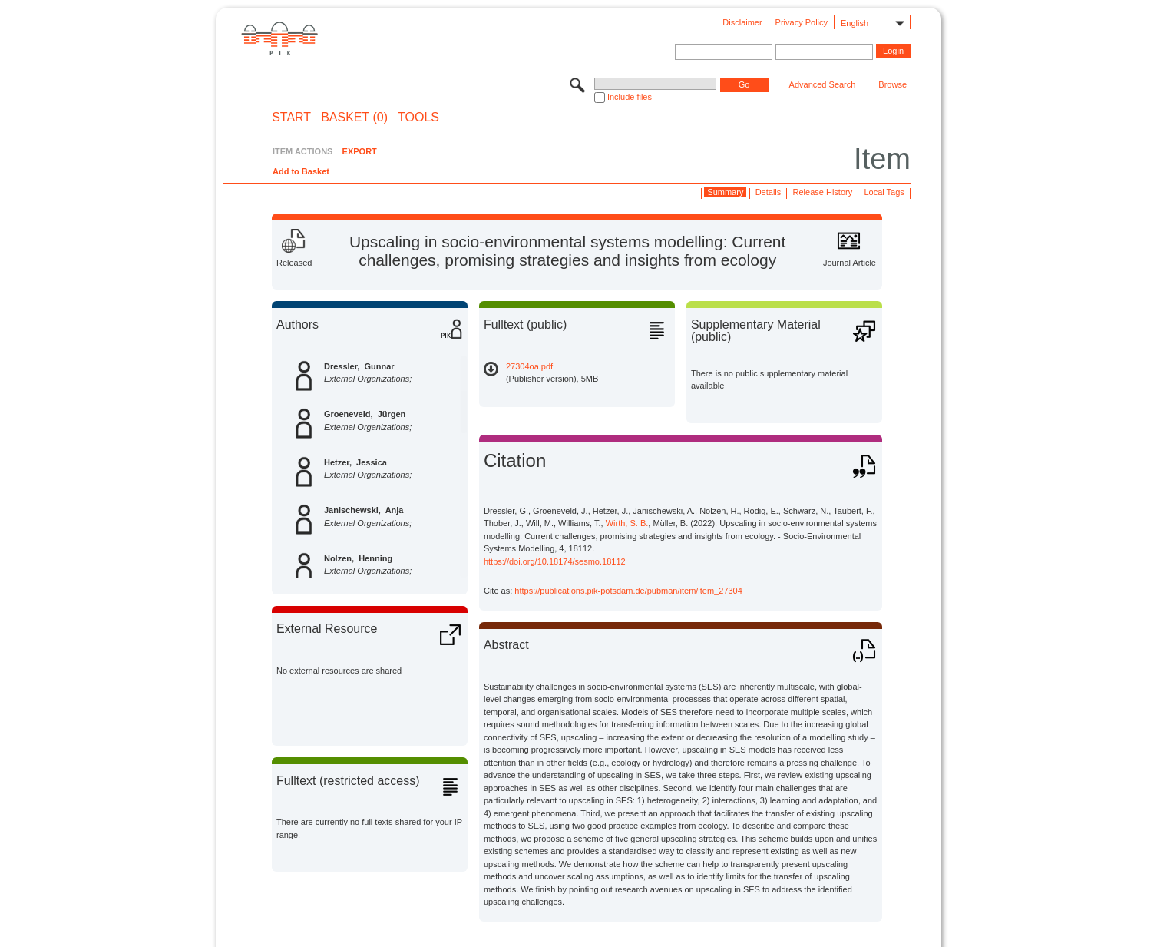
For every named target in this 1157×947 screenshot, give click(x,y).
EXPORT (359, 151)
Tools (418, 117)
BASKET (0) (354, 117)
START (291, 117)
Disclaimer (742, 22)
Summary (725, 192)
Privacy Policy (801, 22)
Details (768, 192)
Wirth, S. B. (627, 523)
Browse (892, 84)
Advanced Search (822, 84)
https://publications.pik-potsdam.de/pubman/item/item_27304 (628, 590)
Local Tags (884, 192)
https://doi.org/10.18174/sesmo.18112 (555, 561)
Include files (629, 96)
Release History (823, 192)
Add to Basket (301, 171)
